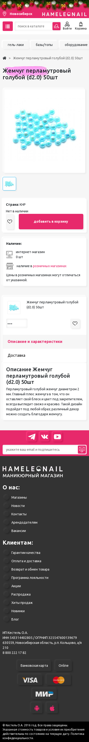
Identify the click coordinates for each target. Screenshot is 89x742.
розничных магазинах (49, 266)
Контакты (19, 514)
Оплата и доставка (26, 561)
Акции (16, 586)
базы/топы (44, 45)
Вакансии (18, 531)
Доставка (16, 355)
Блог (15, 619)
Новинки (18, 611)
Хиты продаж (22, 603)
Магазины (19, 497)
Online (64, 665)
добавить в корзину (51, 221)
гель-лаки (16, 45)
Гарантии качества (25, 553)
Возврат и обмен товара (30, 569)
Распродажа (21, 594)
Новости (18, 506)
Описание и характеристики (35, 341)
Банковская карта (34, 665)
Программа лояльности (29, 578)
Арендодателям (24, 522)
